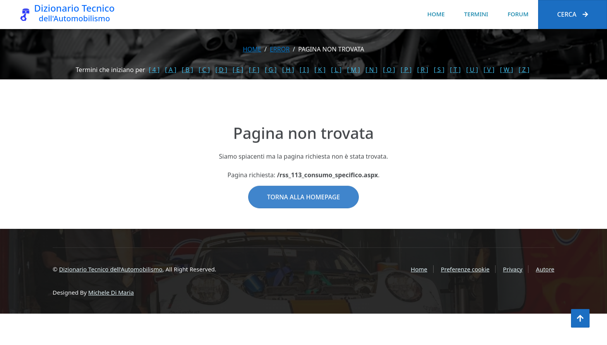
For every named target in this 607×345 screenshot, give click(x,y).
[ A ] (170, 69)
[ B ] (187, 69)
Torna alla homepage (303, 213)
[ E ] (238, 69)
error (280, 49)
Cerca (572, 14)
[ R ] (422, 69)
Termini (476, 14)
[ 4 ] (154, 69)
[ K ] (320, 69)
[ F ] (254, 69)
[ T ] (455, 69)
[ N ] (371, 69)
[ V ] (489, 69)
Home (436, 14)
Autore (545, 269)
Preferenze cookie (465, 269)
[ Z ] (523, 69)
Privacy (512, 269)
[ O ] (389, 69)
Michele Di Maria (111, 292)
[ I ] (304, 69)
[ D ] (221, 69)
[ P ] (406, 69)
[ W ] (506, 69)
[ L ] (336, 69)
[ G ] (271, 69)
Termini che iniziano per (110, 69)
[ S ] (439, 69)
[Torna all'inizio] (580, 318)
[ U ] (472, 69)
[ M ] (353, 69)
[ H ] (288, 69)
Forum (518, 14)
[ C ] (204, 69)
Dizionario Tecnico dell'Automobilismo (110, 269)
